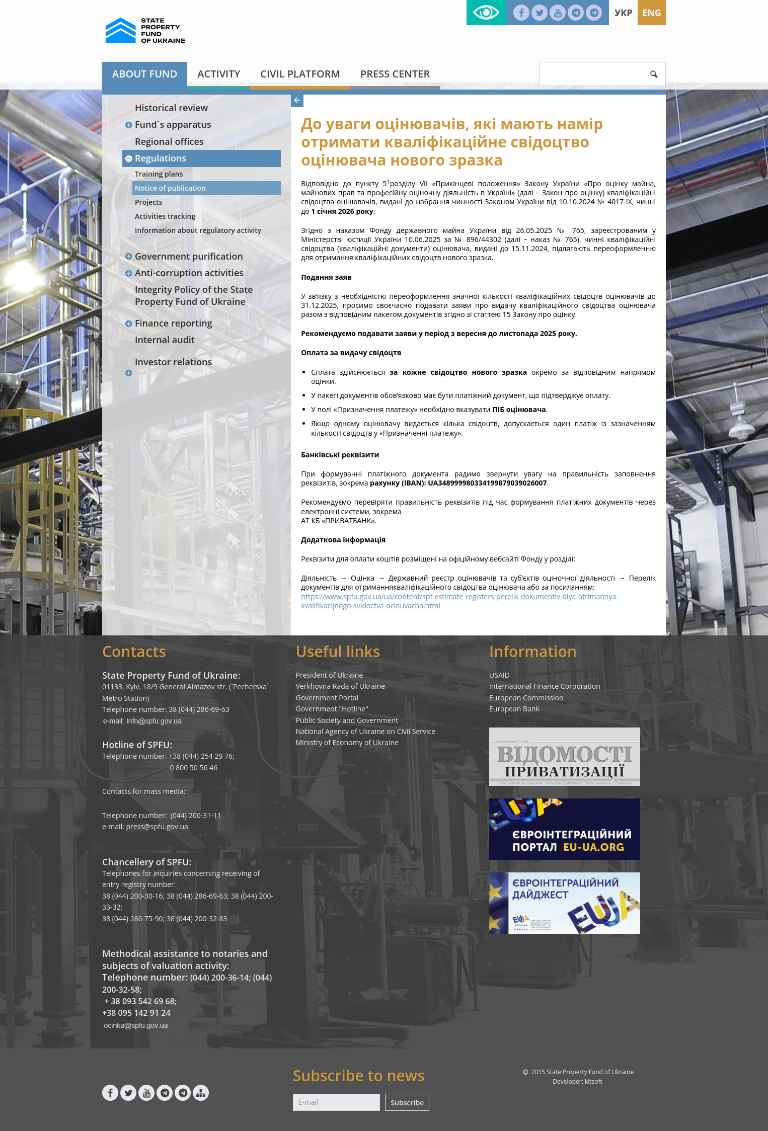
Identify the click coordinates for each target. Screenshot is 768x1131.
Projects (148, 202)
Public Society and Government (347, 720)
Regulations (155, 158)
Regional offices (169, 141)
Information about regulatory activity (198, 230)
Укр (623, 13)
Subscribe (407, 1102)
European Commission (526, 697)
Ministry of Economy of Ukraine (347, 742)
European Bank (514, 708)
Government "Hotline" (332, 708)
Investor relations (173, 362)
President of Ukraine (329, 675)
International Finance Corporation (544, 686)
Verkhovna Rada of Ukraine (341, 686)
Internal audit (165, 340)
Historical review (171, 108)
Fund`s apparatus (167, 124)
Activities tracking (165, 216)
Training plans (159, 174)
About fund (144, 73)
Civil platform (300, 73)
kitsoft (593, 1081)
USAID (499, 675)
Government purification (183, 256)
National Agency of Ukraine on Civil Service (366, 731)
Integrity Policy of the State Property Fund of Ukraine (194, 295)
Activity (218, 73)
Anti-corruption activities (184, 273)
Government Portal (327, 697)
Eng (651, 13)
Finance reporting (168, 323)
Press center (395, 73)
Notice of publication (170, 188)
